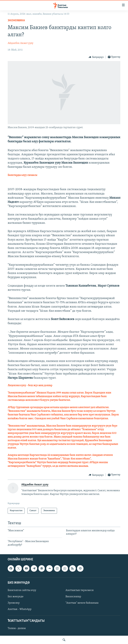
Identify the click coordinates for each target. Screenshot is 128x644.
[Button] (96, 57)
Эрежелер (14, 603)
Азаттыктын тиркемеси (80, 590)
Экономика (16, 20)
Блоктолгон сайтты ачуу (22, 590)
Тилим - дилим (17, 628)
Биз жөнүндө (15, 596)
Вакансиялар (73, 596)
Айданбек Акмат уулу (20, 43)
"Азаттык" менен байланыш (82, 603)
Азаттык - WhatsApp (20, 609)
